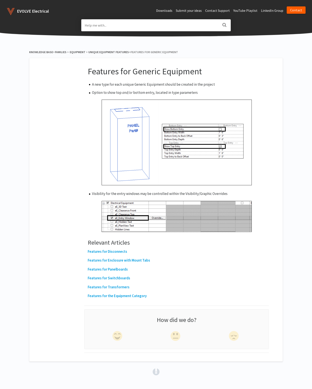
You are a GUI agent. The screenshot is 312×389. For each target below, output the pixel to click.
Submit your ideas (189, 10)
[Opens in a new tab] (156, 371)
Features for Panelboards (108, 269)
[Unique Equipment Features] (108, 52)
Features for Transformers (109, 287)
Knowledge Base (41, 52)
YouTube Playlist (245, 10)
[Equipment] (77, 52)
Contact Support (217, 10)
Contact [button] (296, 10)
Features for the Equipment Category (117, 295)
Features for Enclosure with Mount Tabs (119, 260)
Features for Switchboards (109, 278)
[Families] (60, 52)
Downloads (164, 10)
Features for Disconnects (107, 251)
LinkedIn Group (272, 10)
